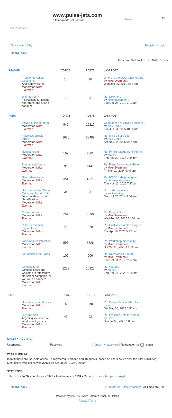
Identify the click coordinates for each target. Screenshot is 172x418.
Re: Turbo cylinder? (116, 190)
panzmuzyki (118, 376)
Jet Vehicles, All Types (36, 253)
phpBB (74, 396)
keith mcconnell (117, 99)
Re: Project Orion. (115, 212)
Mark (111, 154)
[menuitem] (29, 45)
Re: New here (112, 96)
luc (109, 305)
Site (11, 295)
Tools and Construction (36, 241)
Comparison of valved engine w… (125, 122)
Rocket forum (30, 212)
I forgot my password (105, 344)
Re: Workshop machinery (119, 241)
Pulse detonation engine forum (32, 227)
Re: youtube (111, 266)
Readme (14, 70)
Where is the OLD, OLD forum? (123, 77)
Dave (111, 318)
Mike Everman (32, 88)
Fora (12, 115)
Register (27, 338)
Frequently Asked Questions (33, 79)
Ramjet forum (30, 151)
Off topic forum (31, 266)
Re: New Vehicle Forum (119, 253)
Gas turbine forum (33, 177)
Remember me (132, 344)
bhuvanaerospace (119, 180)
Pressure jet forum (33, 164)
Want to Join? (30, 96)
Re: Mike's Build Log (117, 135)
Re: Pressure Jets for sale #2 (122, 315)
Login (11, 338)
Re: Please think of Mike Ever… (124, 302)
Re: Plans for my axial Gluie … (123, 164)
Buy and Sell (30, 315)
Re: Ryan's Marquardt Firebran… (125, 151)
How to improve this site (37, 302)
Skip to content (17, 28)
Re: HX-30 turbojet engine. (120, 177)
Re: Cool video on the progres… (124, 225)
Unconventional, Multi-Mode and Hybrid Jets (36, 192)
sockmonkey (115, 193)
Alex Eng (113, 125)
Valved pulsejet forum (35, 122)
